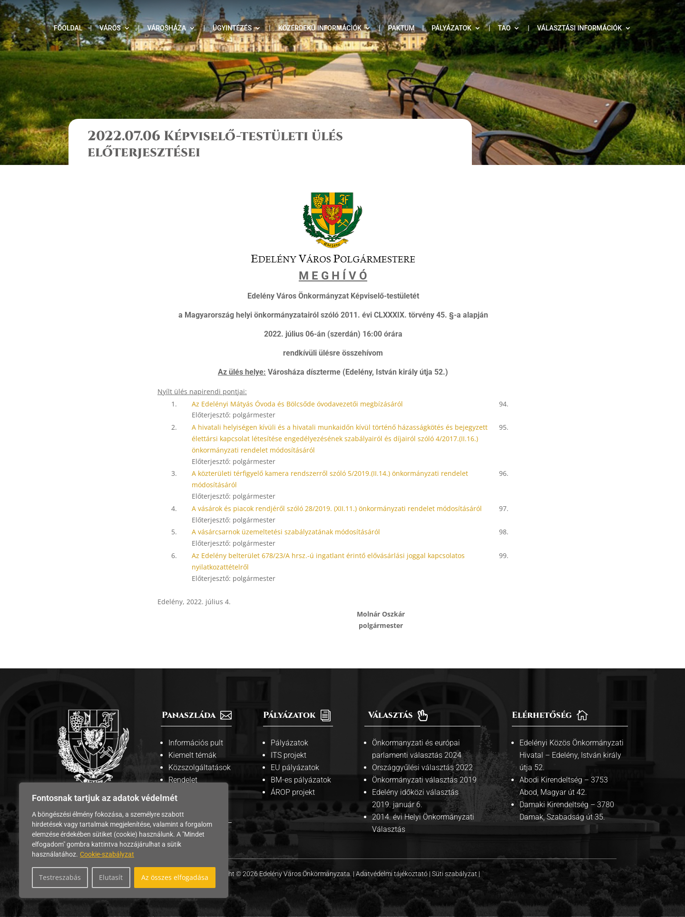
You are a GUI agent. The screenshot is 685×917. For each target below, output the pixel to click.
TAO (504, 28)
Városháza (166, 28)
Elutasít (111, 877)
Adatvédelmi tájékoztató (392, 874)
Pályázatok (451, 28)
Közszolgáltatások (199, 767)
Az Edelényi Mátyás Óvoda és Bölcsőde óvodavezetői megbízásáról (297, 403)
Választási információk (579, 28)
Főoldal (68, 28)
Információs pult (195, 742)
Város (110, 28)
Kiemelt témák (192, 755)
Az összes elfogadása (174, 877)
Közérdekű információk (320, 28)
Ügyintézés (232, 28)
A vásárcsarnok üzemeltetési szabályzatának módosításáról (286, 531)
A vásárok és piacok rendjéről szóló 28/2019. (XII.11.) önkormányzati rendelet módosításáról (337, 508)
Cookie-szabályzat (107, 854)
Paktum (401, 28)
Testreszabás (60, 877)
